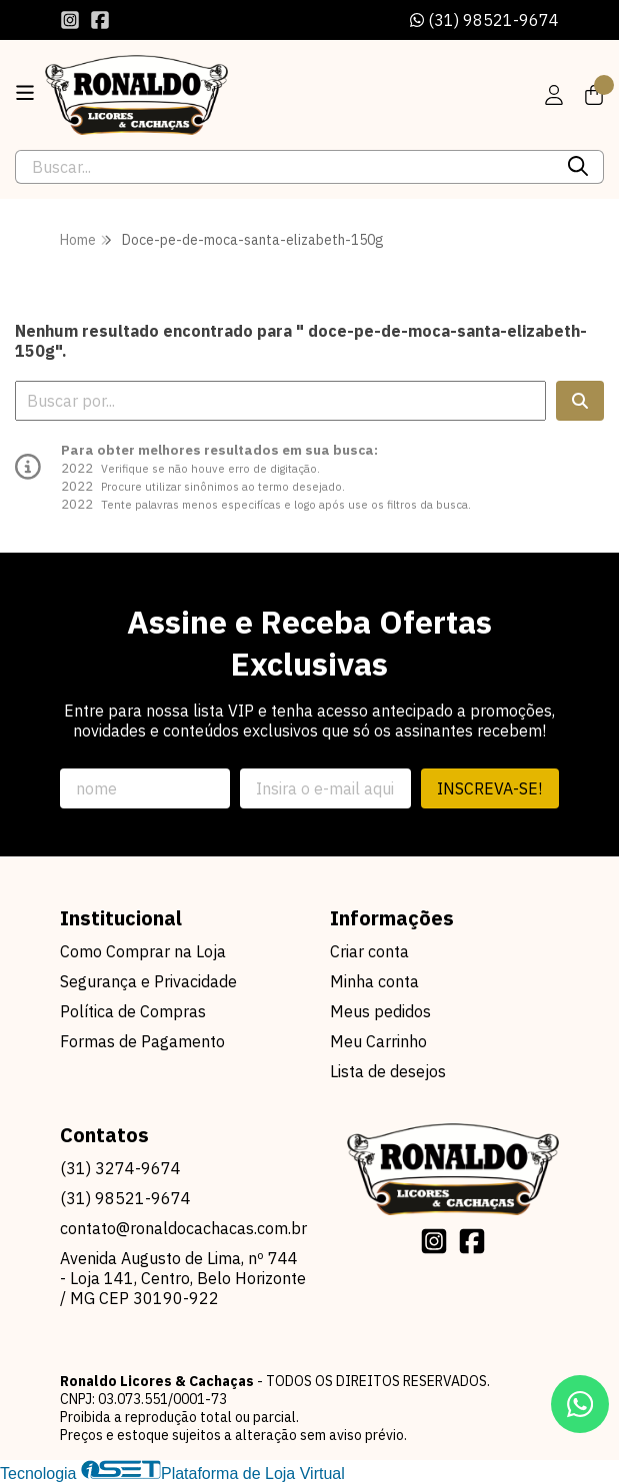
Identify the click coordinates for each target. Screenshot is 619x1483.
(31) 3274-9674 (120, 1168)
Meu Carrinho (378, 1041)
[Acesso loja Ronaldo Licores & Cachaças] (554, 95)
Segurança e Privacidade (148, 981)
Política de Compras (133, 1011)
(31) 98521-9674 (484, 20)
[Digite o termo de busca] (284, 167)
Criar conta (369, 951)
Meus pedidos (380, 1011)
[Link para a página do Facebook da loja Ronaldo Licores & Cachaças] (100, 20)
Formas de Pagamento (142, 1041)
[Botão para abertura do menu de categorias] (25, 93)
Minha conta (374, 981)
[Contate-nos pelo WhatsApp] (580, 1404)
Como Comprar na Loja (143, 951)
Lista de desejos (388, 1071)
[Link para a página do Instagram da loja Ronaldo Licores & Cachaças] (70, 20)
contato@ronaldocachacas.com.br (183, 1228)
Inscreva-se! (489, 788)
